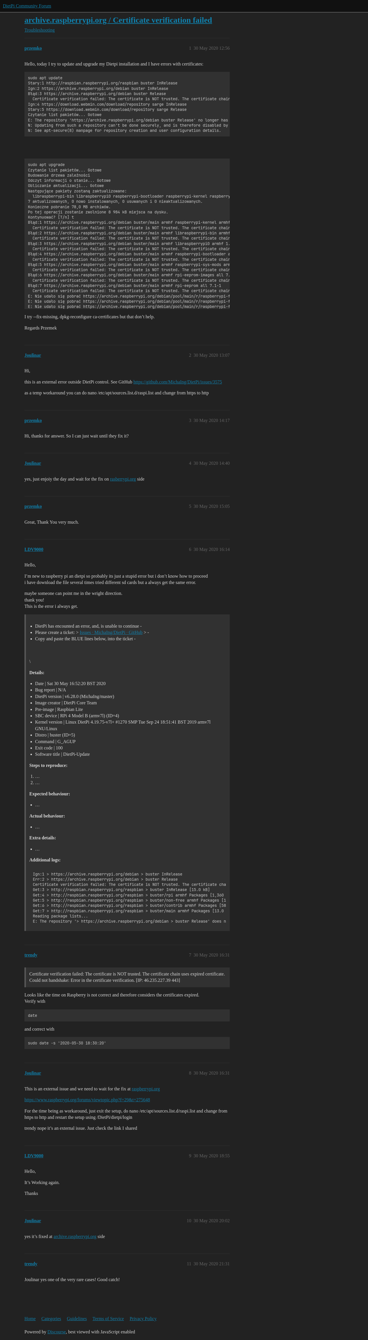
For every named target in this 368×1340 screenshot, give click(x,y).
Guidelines (77, 1318)
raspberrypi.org (146, 1088)
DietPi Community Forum (27, 5)
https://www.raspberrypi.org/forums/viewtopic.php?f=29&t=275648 (87, 1099)
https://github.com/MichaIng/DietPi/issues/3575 (177, 381)
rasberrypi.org (123, 479)
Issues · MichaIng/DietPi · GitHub (111, 632)
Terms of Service (108, 1318)
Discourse (56, 1331)
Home (30, 1318)
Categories (51, 1318)
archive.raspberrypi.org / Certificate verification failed (118, 20)
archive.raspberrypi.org (74, 1236)
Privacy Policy (143, 1318)
